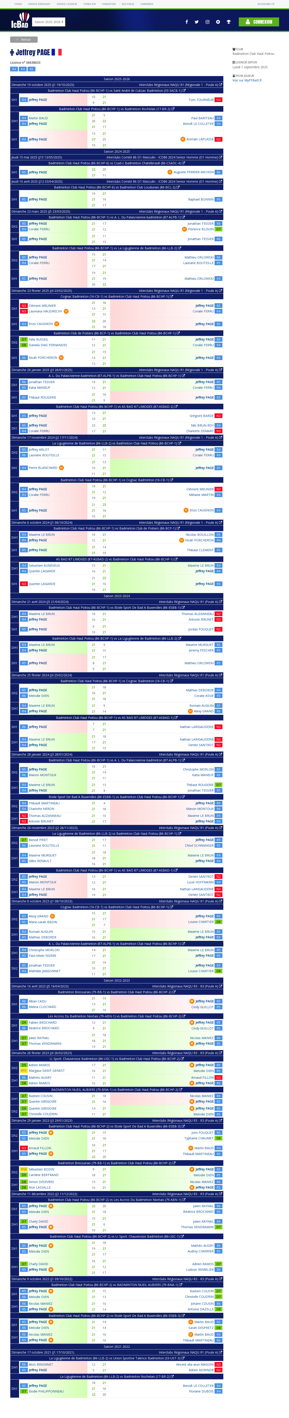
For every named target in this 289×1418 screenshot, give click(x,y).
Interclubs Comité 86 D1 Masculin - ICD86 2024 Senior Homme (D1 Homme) (164, 157)
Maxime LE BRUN (42, 534)
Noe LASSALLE (40, 1187)
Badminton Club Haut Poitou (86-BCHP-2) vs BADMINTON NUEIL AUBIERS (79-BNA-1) (116, 1285)
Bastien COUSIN (40, 1096)
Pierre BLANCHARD (43, 468)
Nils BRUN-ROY (202, 425)
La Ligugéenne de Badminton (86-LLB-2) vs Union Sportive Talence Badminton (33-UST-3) (117, 1358)
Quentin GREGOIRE (42, 1101)
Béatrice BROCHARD (44, 1028)
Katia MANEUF (39, 387)
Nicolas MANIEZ (202, 1038)
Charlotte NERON (41, 809)
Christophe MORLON (198, 769)
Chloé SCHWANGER (199, 845)
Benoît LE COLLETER (198, 124)
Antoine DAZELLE (201, 1309)
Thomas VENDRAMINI (45, 1043)
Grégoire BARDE (202, 416)
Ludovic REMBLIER (200, 1269)
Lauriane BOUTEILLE (198, 263)
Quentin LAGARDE (42, 571)
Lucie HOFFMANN (200, 882)
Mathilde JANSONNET (45, 971)
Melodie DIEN (39, 696)
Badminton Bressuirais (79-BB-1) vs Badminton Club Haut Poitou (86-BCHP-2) (117, 992)
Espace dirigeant (39, 4)
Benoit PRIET (38, 840)
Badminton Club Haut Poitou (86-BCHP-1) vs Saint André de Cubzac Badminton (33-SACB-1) (117, 90)
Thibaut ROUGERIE (42, 397)
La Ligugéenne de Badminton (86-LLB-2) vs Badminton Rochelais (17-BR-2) (117, 1376)
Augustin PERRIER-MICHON (194, 172)
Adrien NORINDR (201, 1370)
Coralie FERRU (39, 229)
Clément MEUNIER (42, 305)
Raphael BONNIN (201, 199)
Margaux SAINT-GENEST (47, 1070)
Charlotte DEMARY (200, 431)
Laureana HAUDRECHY (45, 311)
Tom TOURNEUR (201, 100)
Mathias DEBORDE (200, 690)
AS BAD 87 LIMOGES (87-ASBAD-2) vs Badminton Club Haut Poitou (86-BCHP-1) (117, 559)
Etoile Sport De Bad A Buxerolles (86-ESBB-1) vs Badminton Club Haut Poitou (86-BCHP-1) (117, 797)
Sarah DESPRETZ (201, 1328)
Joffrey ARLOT (39, 449)
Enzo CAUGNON (41, 324)
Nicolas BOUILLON (200, 534)
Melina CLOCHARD (42, 1007)
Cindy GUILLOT (202, 1007)
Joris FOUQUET (202, 1132)
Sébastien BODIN (41, 1169)
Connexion (259, 21)
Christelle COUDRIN (43, 1114)
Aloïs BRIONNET (41, 1364)
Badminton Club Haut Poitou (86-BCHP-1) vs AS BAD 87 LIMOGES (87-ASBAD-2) (117, 406)
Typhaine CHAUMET (199, 1138)
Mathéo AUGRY (40, 1077)
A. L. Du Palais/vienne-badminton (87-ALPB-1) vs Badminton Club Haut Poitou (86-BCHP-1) (117, 376)
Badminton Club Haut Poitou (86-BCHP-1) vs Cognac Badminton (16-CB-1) (117, 480)
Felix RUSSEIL (38, 339)
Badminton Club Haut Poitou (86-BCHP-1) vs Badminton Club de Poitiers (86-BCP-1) (117, 528)
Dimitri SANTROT (201, 745)
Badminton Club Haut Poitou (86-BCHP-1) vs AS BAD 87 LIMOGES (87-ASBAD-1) (117, 717)
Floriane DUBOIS (201, 1391)
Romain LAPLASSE (200, 139)
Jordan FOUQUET (201, 629)
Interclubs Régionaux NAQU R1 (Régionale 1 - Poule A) (180, 85)
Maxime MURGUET (200, 645)
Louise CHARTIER (201, 922)
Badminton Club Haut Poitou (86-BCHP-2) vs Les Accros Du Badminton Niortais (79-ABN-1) (116, 1200)
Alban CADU (37, 1001)
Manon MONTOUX (42, 775)
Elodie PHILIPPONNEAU (46, 1391)
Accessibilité (265, 4)
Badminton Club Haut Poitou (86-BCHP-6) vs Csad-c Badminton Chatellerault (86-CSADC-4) (116, 163)
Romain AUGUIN (201, 705)
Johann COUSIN (202, 1303)
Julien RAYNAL (39, 1038)
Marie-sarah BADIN (43, 922)
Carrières (146, 4)
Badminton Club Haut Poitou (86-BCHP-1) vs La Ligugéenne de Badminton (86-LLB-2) (116, 248)
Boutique (128, 4)
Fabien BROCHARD (43, 1022)
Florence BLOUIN (201, 229)
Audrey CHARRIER (201, 1251)
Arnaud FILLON (202, 1077)
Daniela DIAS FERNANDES (48, 345)
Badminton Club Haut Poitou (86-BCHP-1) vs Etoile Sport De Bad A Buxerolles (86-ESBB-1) (117, 607)
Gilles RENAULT (40, 861)
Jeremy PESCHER (201, 650)
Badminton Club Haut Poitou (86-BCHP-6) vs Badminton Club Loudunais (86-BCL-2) (117, 187)
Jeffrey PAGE (38, 100)
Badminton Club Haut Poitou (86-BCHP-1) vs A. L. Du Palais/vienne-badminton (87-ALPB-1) (117, 217)
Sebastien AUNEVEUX (44, 565)
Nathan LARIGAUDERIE (197, 727)
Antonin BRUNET (201, 619)
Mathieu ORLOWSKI (199, 257)
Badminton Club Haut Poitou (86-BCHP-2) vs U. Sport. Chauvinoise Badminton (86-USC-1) (117, 1236)
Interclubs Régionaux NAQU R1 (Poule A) (190, 602)
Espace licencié (67, 4)
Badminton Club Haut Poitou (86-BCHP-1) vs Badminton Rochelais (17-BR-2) (116, 109)
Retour (25, 39)
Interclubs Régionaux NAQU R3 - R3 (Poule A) (187, 986)
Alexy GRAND (204, 711)
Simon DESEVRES (41, 1182)
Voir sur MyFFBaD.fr (247, 80)
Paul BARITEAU (202, 118)
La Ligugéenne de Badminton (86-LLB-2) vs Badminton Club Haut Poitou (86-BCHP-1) (116, 443)
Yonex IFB (89, 4)
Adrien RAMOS (39, 1065)
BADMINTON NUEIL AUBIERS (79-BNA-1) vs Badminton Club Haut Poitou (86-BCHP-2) (116, 1089)
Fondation (109, 4)
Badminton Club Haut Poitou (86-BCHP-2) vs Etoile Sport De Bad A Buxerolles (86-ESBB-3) (117, 1126)
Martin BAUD (38, 118)
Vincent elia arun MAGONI (195, 1364)
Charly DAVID (38, 1221)
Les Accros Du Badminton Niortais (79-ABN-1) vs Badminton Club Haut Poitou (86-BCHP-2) (116, 1016)
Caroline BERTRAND (44, 1175)
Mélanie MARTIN (201, 495)
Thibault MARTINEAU (44, 803)
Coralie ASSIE (204, 696)
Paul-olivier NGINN (42, 955)
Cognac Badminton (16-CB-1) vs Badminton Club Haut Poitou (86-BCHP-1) (117, 296)
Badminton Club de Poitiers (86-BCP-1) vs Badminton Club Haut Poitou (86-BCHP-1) (117, 333)
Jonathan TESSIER (201, 223)
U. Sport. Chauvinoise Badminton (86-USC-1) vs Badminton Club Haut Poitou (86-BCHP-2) (117, 1059)
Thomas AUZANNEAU (197, 614)
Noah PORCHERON (43, 357)
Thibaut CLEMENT (200, 550)
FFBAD (18, 4)
